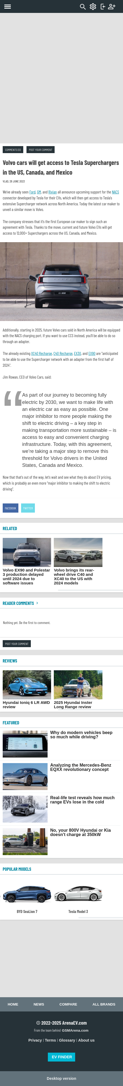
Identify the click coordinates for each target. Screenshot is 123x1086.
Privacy (35, 1040)
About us (86, 1040)
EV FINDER (62, 1057)
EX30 (77, 353)
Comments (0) (13, 149)
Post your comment (40, 149)
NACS (115, 191)
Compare (68, 1004)
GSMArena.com (75, 1030)
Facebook (10, 508)
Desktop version (61, 1078)
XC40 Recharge (41, 353)
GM (39, 191)
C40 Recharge (63, 353)
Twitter (28, 508)
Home (13, 1004)
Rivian (52, 191)
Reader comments (21, 603)
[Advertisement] (61, 78)
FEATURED (11, 722)
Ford (32, 191)
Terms (50, 1040)
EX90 (91, 353)
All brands (103, 1004)
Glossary (67, 1040)
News (39, 1004)
